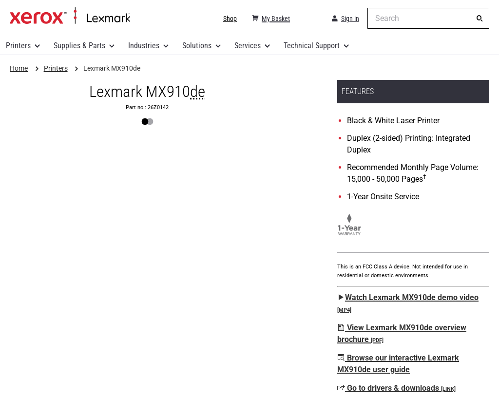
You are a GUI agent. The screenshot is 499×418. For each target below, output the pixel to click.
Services (247, 45)
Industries (143, 45)
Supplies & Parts (79, 45)
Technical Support (312, 45)
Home (70, 16)
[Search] (479, 18)
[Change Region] (310, 18)
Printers (18, 45)
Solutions (196, 45)
